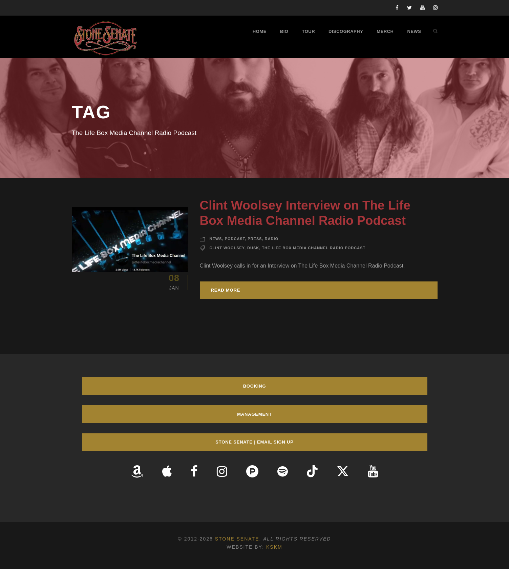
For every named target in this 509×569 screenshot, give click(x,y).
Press (255, 239)
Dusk (253, 248)
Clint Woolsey (227, 248)
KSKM (274, 547)
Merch (385, 31)
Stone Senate (237, 539)
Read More (225, 290)
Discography (345, 31)
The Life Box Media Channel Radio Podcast (313, 248)
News (414, 31)
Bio (284, 31)
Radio (271, 239)
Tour (308, 31)
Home (260, 31)
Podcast (235, 239)
